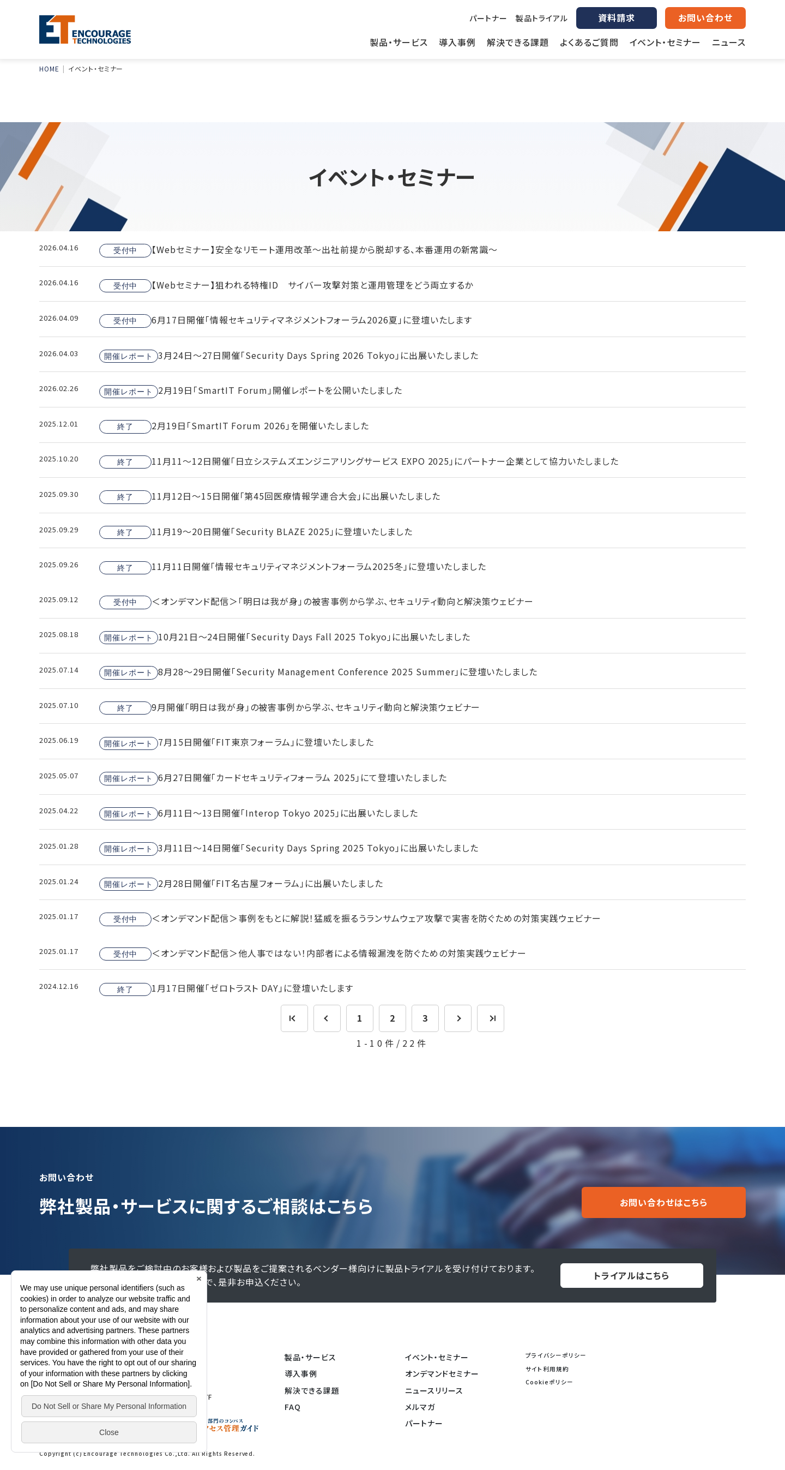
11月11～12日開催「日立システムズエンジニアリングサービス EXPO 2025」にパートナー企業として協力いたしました (359, 461)
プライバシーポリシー (556, 1355)
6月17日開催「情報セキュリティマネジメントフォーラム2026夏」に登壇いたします (285, 320)
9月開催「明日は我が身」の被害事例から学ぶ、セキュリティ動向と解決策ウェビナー (289, 707)
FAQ (293, 1406)
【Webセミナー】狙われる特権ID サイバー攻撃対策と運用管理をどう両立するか (286, 285)
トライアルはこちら (631, 1275)
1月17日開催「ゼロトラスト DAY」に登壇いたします (226, 989)
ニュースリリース (434, 1390)
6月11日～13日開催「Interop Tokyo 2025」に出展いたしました (258, 813)
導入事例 (301, 1373)
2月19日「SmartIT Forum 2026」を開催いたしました (234, 426)
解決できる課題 (312, 1390)
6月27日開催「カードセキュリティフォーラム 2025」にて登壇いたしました (273, 778)
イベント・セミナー (437, 1357)
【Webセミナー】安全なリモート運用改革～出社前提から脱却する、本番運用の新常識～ (298, 250)
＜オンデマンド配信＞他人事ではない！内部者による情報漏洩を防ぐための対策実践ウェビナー (313, 953)
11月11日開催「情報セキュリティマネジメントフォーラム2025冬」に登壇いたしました (292, 567)
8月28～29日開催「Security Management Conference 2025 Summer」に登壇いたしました (318, 672)
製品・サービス (310, 1357)
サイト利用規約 (547, 1369)
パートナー (488, 18)
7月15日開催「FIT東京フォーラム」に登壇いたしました (236, 743)
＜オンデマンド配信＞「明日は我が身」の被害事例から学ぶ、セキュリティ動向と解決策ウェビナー (316, 602)
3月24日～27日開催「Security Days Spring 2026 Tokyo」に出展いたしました (289, 356)
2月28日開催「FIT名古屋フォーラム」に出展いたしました (241, 884)
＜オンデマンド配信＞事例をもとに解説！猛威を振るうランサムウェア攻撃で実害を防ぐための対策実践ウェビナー (350, 918)
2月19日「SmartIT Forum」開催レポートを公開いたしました (250, 391)
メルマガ (420, 1406)
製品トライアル (542, 18)
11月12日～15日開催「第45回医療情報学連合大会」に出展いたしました (269, 496)
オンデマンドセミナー (442, 1373)
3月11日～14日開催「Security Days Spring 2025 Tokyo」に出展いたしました (289, 848)
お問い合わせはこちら (664, 1202)
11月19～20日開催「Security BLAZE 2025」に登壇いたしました (256, 532)
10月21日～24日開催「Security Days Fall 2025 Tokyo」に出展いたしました (284, 637)
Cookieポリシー (549, 1382)
